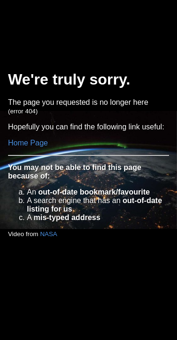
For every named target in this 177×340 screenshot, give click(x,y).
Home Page (28, 143)
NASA (48, 234)
